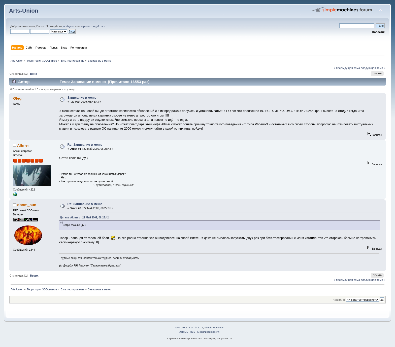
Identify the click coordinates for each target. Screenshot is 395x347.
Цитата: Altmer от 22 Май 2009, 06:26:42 (84, 217)
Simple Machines (213, 327)
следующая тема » (373, 67)
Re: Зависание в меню (85, 144)
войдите (68, 26)
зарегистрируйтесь (92, 26)
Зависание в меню (82, 97)
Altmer (23, 145)
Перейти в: (339, 299)
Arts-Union (23, 11)
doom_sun (26, 205)
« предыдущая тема (347, 67)
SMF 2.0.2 (181, 327)
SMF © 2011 (196, 327)
